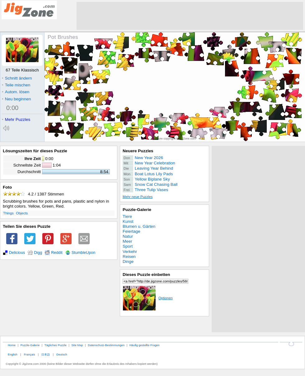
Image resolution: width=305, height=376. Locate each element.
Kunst (128, 221)
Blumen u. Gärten (139, 226)
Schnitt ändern (17, 78)
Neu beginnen (16, 99)
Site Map (77, 345)
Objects (22, 213)
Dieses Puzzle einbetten (146, 274)
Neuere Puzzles (138, 151)
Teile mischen (16, 85)
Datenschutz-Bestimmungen (106, 345)
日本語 (45, 354)
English (12, 354)
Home (12, 345)
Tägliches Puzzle (56, 345)
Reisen (129, 256)
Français (29, 354)
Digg (38, 252)
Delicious (17, 252)
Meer (127, 241)
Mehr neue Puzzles (137, 197)
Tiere (127, 216)
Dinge (128, 261)
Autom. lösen (15, 91)
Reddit (57, 252)
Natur (128, 236)
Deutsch (61, 354)
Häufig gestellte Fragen (144, 345)
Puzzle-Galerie (137, 209)
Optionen (148, 298)
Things (8, 213)
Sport (128, 246)
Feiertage (131, 231)
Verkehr (130, 251)
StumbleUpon (84, 252)
